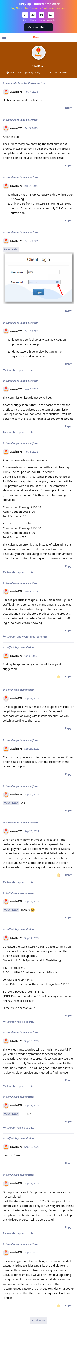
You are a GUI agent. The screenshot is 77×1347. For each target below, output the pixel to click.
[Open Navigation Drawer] (4, 37)
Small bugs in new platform (22, 119)
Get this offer (38, 27)
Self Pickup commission (20, 647)
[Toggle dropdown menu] (38, 37)
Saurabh (12, 249)
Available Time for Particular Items (26, 83)
